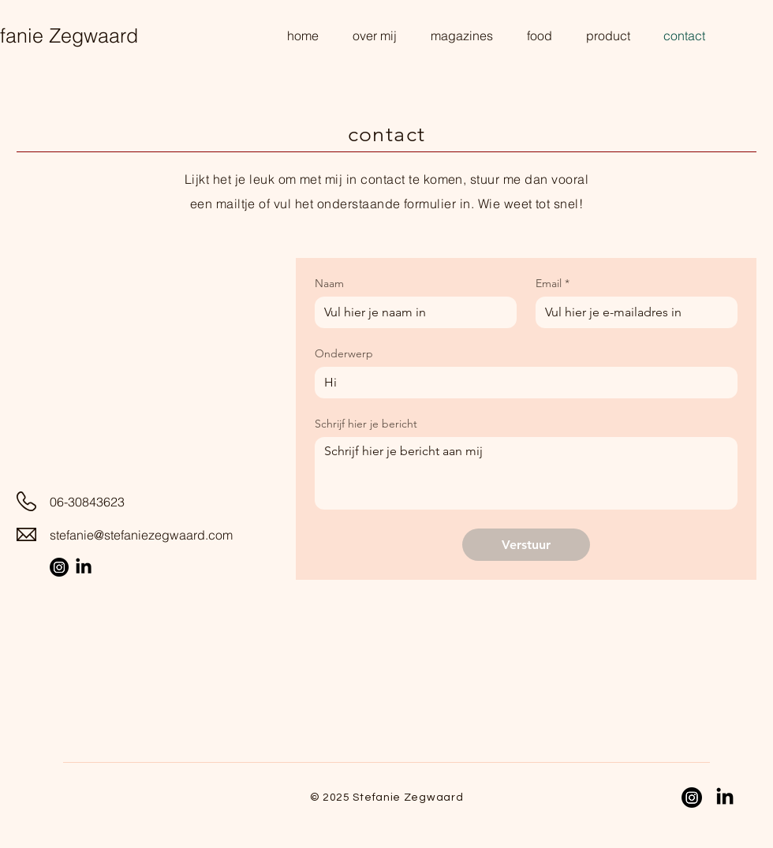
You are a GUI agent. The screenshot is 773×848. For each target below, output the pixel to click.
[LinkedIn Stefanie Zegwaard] (83, 567)
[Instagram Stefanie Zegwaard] (59, 567)
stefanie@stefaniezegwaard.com (141, 535)
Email (552, 283)
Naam (329, 283)
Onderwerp (344, 353)
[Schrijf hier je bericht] (526, 473)
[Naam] (411, 312)
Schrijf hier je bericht (366, 424)
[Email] (632, 312)
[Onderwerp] (521, 382)
